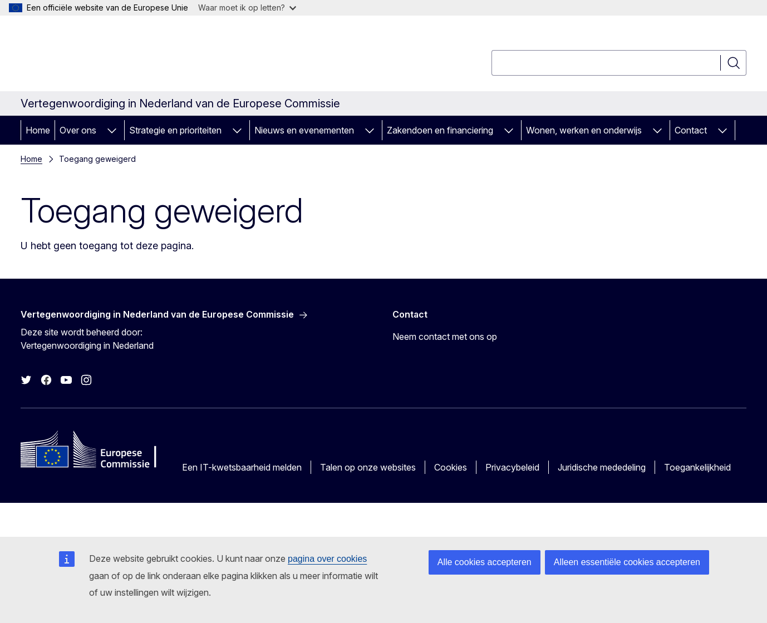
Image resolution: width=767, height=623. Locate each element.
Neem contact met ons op (444, 336)
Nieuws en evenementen (304, 130)
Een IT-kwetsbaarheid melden (242, 467)
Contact (691, 130)
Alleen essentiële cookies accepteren (627, 562)
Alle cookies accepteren (484, 562)
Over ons (78, 130)
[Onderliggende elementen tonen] (112, 130)
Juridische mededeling (602, 467)
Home (38, 130)
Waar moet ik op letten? (247, 7)
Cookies (450, 467)
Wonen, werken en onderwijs (584, 130)
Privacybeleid (512, 467)
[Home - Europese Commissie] (110, 55)
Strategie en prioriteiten (175, 130)
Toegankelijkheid (697, 467)
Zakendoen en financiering (440, 130)
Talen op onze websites (368, 467)
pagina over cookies (327, 558)
